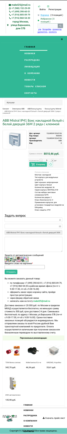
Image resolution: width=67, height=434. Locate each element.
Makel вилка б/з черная (35, 362)
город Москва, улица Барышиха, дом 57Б (20, 25)
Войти (43, 9)
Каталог (11, 102)
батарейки (46, 29)
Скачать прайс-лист (54, 418)
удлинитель (42, 32)
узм (39, 29)
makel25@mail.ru (21, 4)
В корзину (38, 164)
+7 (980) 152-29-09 (21, 8)
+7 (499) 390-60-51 (21, 11)
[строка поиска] (48, 26)
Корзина (45, 15)
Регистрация (55, 9)
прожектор (56, 29)
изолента (53, 32)
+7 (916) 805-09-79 (21, 14)
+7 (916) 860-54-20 (21, 18)
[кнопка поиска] (60, 26)
